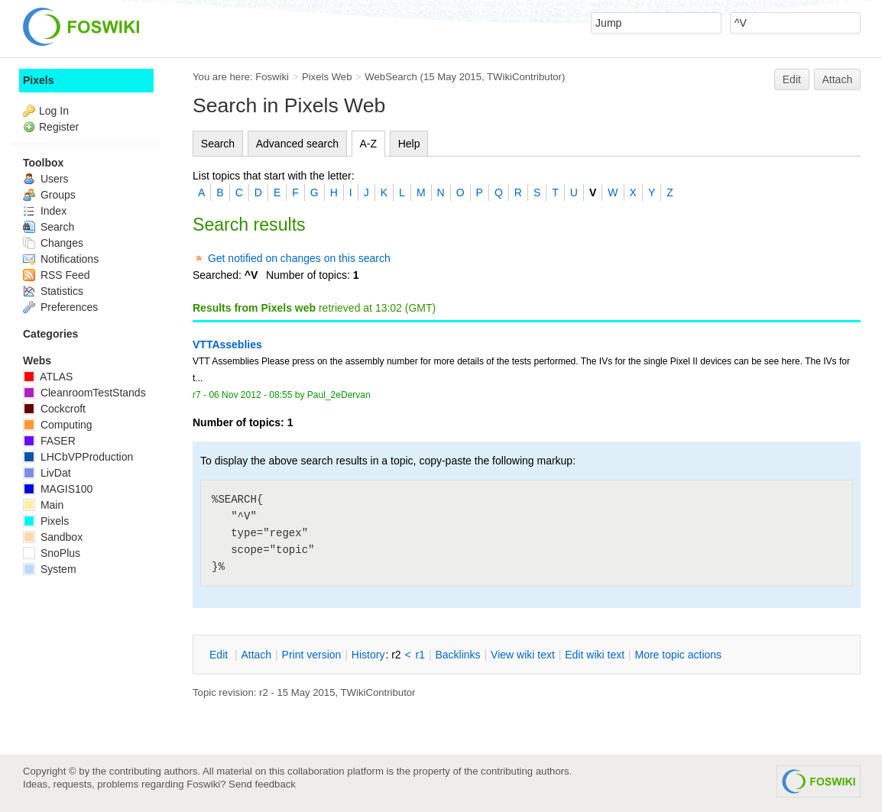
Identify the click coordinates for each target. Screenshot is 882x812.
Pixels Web (327, 76)
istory (368, 655)
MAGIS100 (57, 489)
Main (43, 505)
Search (218, 143)
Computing (57, 425)
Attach (837, 79)
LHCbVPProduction (78, 457)
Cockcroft (54, 409)
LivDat (47, 473)
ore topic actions (677, 655)
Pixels (38, 80)
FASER (49, 441)
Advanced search (297, 143)
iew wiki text (523, 655)
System (49, 569)
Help (409, 143)
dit (220, 655)
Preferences (60, 307)
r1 (420, 655)
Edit (792, 79)
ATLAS (48, 376)
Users (45, 179)
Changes (53, 243)
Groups (49, 195)
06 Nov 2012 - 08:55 (250, 395)
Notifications (61, 259)
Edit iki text (594, 655)
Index (44, 211)
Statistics (53, 291)
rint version (312, 655)
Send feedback (262, 784)
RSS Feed (56, 275)
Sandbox (53, 537)
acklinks (457, 655)
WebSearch (391, 76)
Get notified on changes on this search (299, 258)
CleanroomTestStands (84, 393)
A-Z (369, 143)
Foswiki (272, 76)
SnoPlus (51, 553)
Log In (54, 111)
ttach (256, 655)
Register (59, 127)
